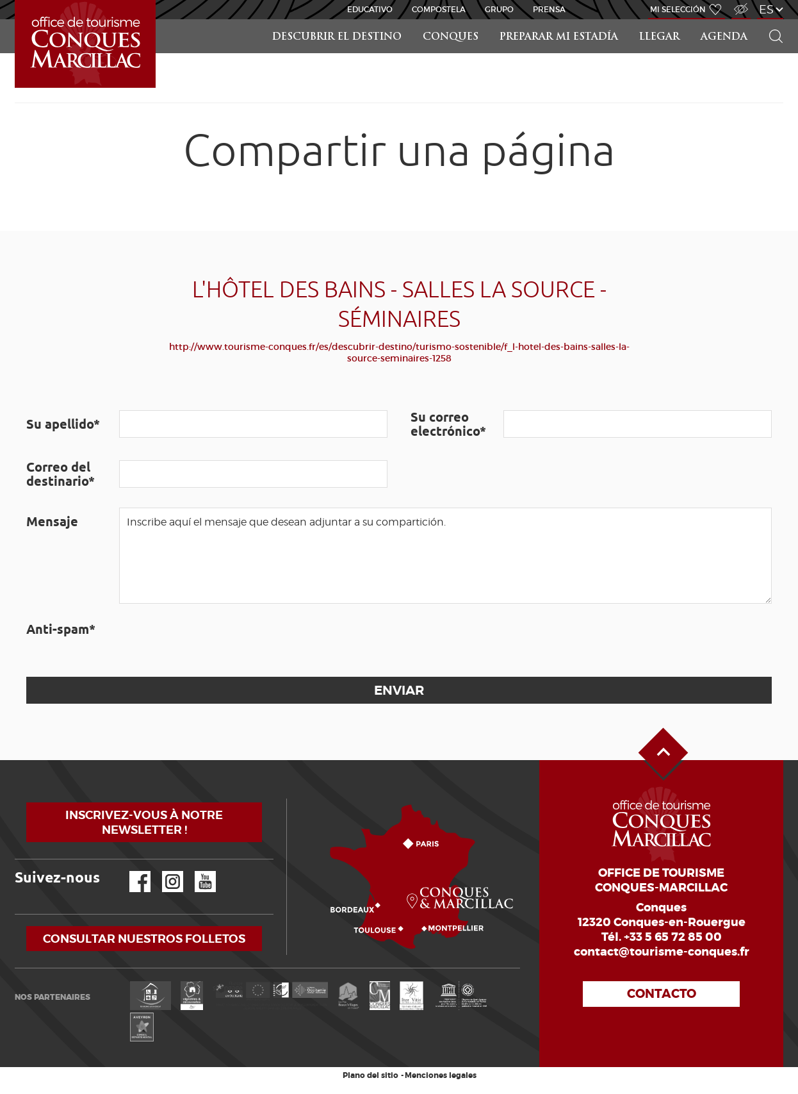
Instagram (163, 871)
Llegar (659, 37)
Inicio (16, 0)
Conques (450, 37)
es (766, 9)
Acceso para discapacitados (740, 2)
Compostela (439, 9)
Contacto (661, 994)
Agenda (724, 37)
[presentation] (216, 640)
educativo (370, 9)
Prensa (549, 9)
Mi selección (678, 9)
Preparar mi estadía (559, 37)
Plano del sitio (370, 1075)
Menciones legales (440, 1075)
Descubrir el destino (337, 37)
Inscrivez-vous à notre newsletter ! (144, 822)
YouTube (197, 871)
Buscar (770, 19)
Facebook (131, 871)
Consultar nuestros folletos (144, 938)
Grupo (499, 9)
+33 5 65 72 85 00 (673, 937)
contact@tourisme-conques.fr (661, 951)
